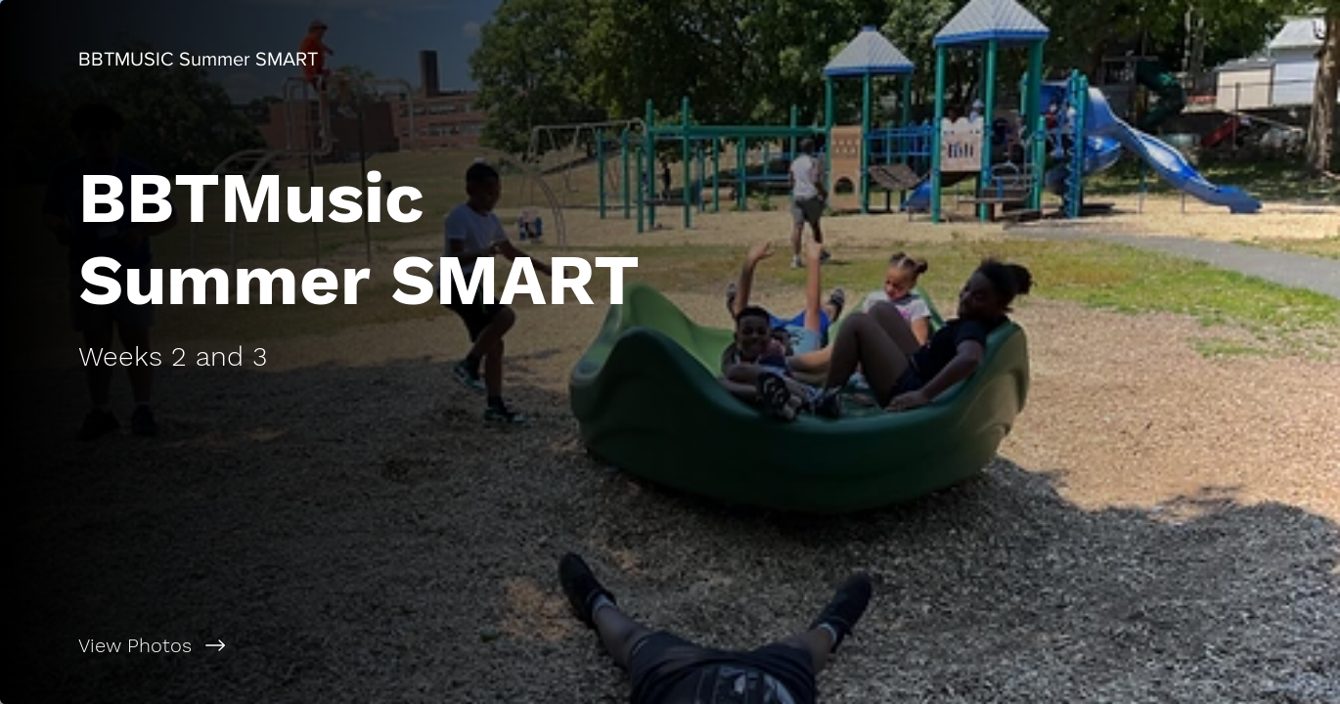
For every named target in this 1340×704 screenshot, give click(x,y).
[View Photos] (335, 645)
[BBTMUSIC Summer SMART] (198, 58)
